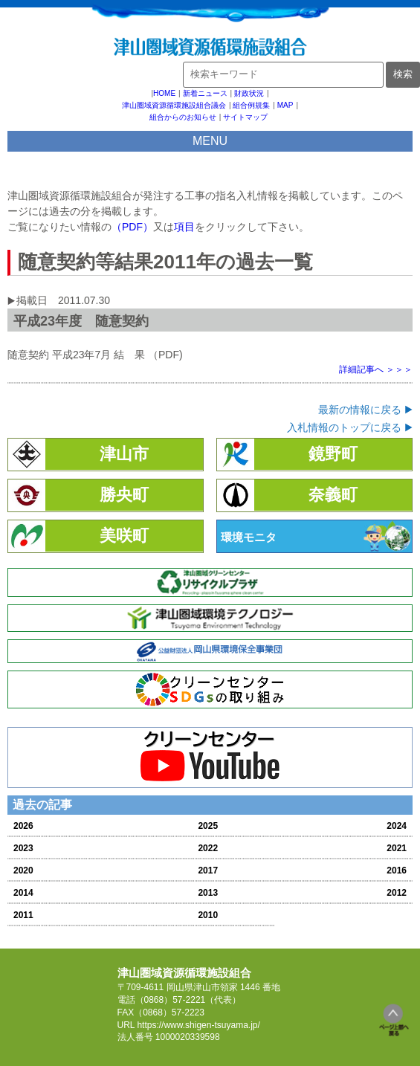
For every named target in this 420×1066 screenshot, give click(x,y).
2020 (23, 870)
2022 (208, 848)
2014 (23, 893)
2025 (208, 826)
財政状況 (249, 93)
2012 (397, 893)
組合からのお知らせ (182, 117)
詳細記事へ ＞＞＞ (376, 369)
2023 (23, 848)
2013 (208, 893)
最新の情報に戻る (359, 410)
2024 (397, 826)
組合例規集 (251, 105)
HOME (164, 93)
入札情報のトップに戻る (344, 427)
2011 (23, 915)
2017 (208, 870)
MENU (210, 141)
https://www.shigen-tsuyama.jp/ (198, 1025)
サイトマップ (245, 117)
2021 (397, 848)
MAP (285, 105)
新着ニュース (205, 93)
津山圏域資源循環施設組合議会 (174, 105)
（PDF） (132, 227)
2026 (23, 826)
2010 (208, 915)
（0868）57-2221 (170, 1000)
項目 (184, 227)
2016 (397, 870)
